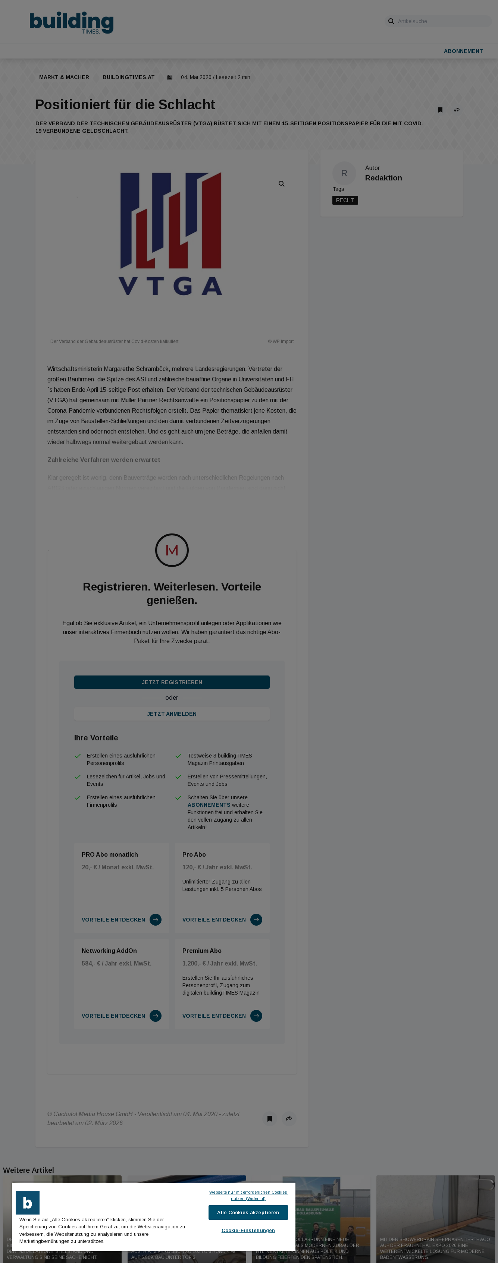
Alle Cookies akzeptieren (248, 1212)
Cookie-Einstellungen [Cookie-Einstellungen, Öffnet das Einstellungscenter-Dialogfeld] (248, 1230)
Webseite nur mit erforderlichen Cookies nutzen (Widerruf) (248, 1195)
